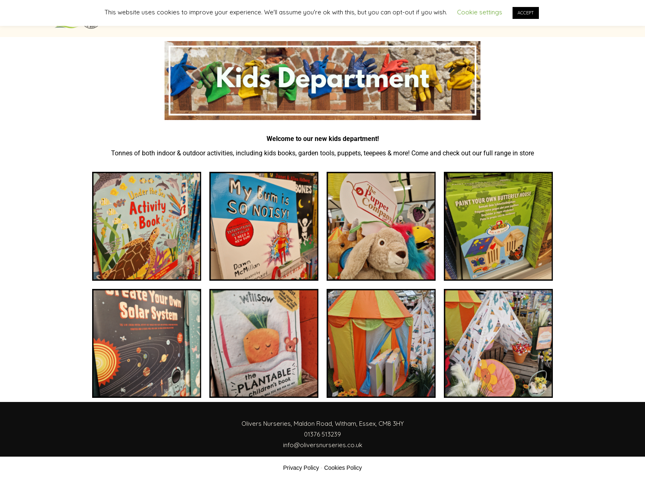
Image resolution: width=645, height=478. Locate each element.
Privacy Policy (301, 467)
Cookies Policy (343, 467)
